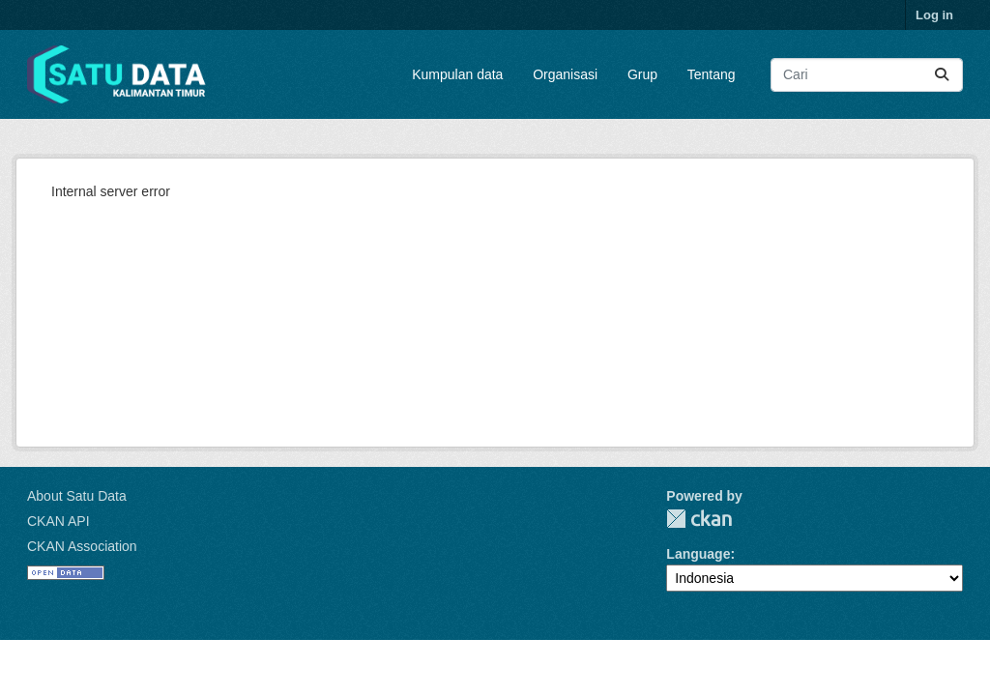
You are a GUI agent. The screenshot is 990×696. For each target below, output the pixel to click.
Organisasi (565, 74)
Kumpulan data (457, 74)
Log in (934, 15)
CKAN (699, 518)
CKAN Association (82, 546)
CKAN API (58, 521)
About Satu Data (77, 496)
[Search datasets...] (867, 75)
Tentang (711, 74)
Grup (642, 74)
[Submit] (941, 75)
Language (698, 554)
